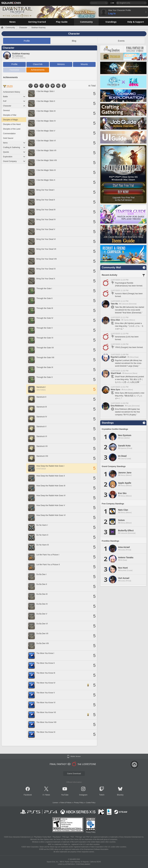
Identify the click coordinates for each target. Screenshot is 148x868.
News (47, 795)
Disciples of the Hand (12, 124)
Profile (27, 41)
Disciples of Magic (10, 120)
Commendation (9, 133)
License (55, 802)
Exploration (14, 156)
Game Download (74, 773)
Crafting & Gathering (14, 147)
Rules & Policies (66, 802)
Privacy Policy (79, 802)
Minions (61, 64)
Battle (14, 96)
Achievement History (11, 92)
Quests (14, 152)
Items (14, 143)
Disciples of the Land (11, 129)
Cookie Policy (90, 802)
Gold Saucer (8, 138)
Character (14, 106)
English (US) (125, 3)
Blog (74, 41)
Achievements (38, 70)
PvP (14, 101)
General (6, 110)
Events (121, 41)
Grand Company (14, 161)
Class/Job (37, 64)
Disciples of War (9, 115)
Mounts (84, 64)
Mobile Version (75, 756)
